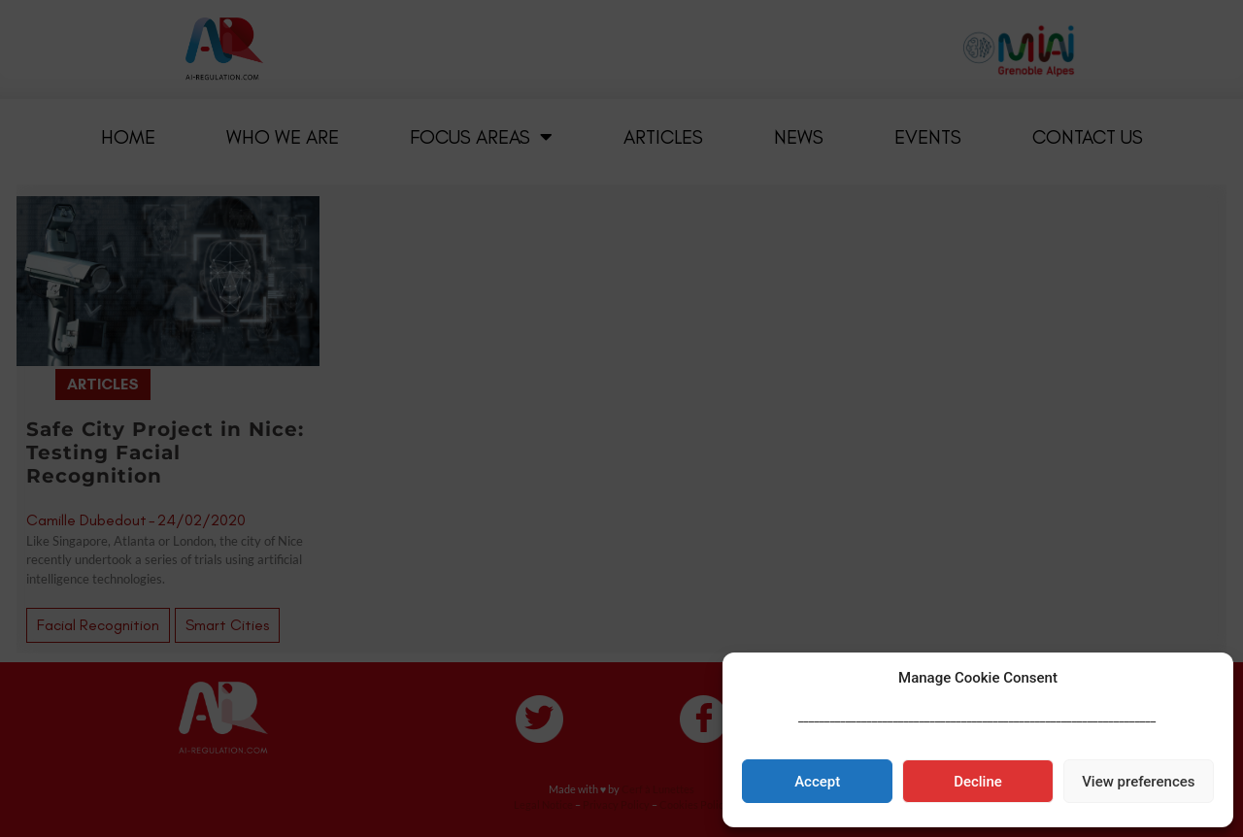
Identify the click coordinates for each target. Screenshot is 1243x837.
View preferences (1138, 781)
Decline (978, 781)
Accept (817, 781)
